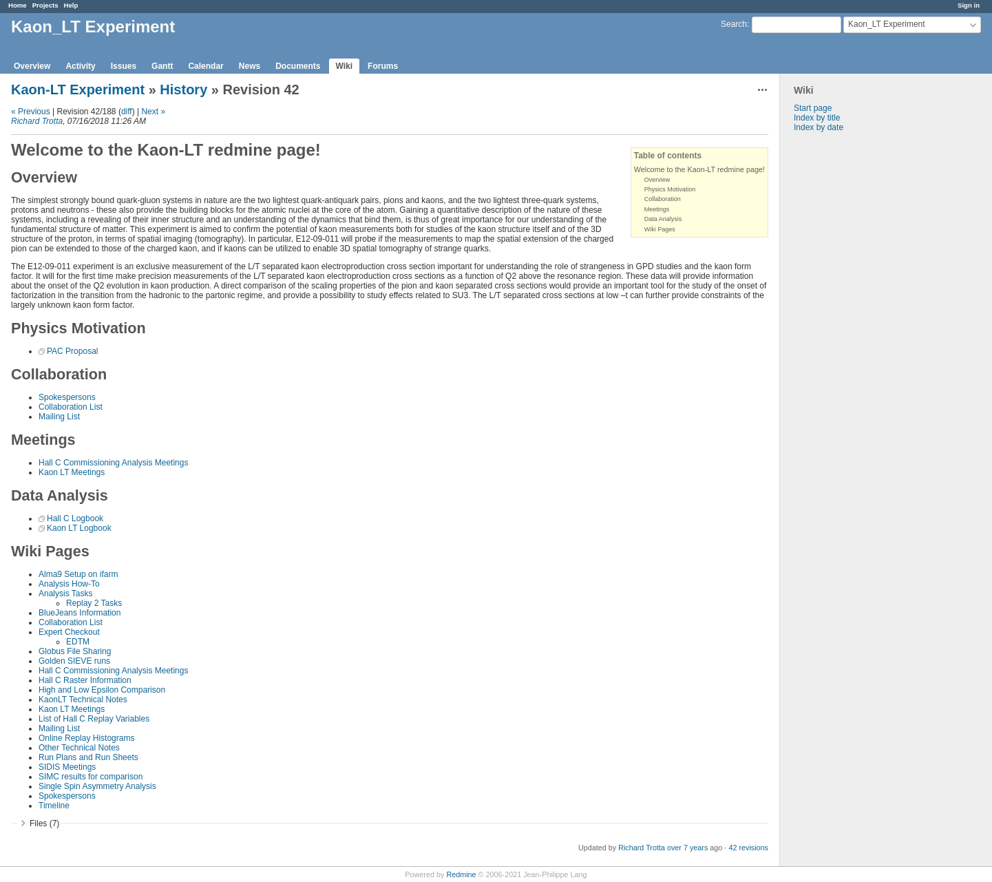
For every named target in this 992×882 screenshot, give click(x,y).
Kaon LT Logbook (79, 528)
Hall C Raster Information (85, 680)
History (183, 89)
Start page (813, 108)
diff (126, 111)
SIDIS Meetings (67, 767)
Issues (123, 66)
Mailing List (59, 416)
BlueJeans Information (79, 613)
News (249, 66)
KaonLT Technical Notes (83, 699)
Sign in (969, 5)
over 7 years (687, 847)
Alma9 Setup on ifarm (78, 574)
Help (71, 5)
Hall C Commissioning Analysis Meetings (113, 463)
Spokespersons (67, 397)
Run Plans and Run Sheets (88, 757)
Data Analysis (663, 219)
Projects (45, 5)
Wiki (344, 66)
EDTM (77, 642)
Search (734, 24)
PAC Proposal (72, 351)
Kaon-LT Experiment (78, 89)
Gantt (162, 66)
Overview (32, 66)
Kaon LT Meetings (72, 472)
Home (17, 5)
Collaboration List (71, 407)
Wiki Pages (659, 229)
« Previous (30, 111)
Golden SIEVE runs (74, 661)
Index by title (817, 118)
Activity (80, 66)
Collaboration (662, 199)
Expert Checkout (69, 632)
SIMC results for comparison (91, 776)
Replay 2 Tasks (94, 603)
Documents (297, 66)
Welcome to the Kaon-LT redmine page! (699, 169)
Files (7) (44, 823)
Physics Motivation (670, 189)
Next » (153, 111)
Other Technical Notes (79, 748)
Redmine (461, 874)
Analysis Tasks (65, 593)
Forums (383, 66)
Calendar (205, 66)
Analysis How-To (69, 584)
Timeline (54, 805)
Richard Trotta (37, 121)
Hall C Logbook (75, 518)
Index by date (818, 127)
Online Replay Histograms (86, 738)
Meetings (657, 209)
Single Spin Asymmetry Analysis (97, 786)
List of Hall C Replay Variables (94, 719)
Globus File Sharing (75, 651)
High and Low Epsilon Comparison (102, 690)
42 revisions (748, 847)
